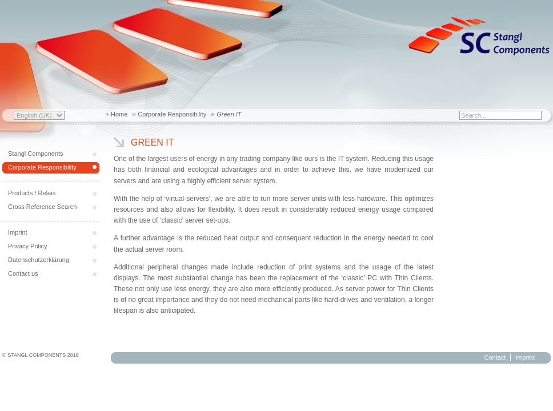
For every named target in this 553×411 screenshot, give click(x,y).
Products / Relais (31, 193)
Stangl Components (35, 153)
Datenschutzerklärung (38, 259)
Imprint (17, 232)
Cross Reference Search (42, 206)
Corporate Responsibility (172, 114)
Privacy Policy (27, 246)
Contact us (23, 273)
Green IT (152, 142)
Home (119, 114)
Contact (495, 357)
